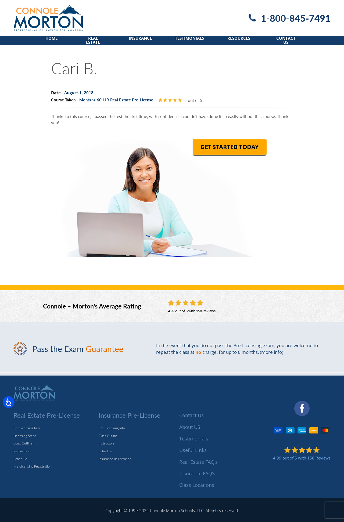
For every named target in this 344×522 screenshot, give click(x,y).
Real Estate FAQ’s (198, 462)
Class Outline (23, 443)
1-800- (294, 18)
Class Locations (196, 485)
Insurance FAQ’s (197, 473)
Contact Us (294, 42)
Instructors (21, 451)
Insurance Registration (115, 459)
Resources (244, 42)
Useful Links (193, 450)
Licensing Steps (24, 435)
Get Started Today (229, 150)
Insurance (139, 42)
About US (189, 427)
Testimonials (192, 42)
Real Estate (89, 42)
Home (44, 42)
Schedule (20, 459)
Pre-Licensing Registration (32, 466)
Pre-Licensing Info (26, 428)
